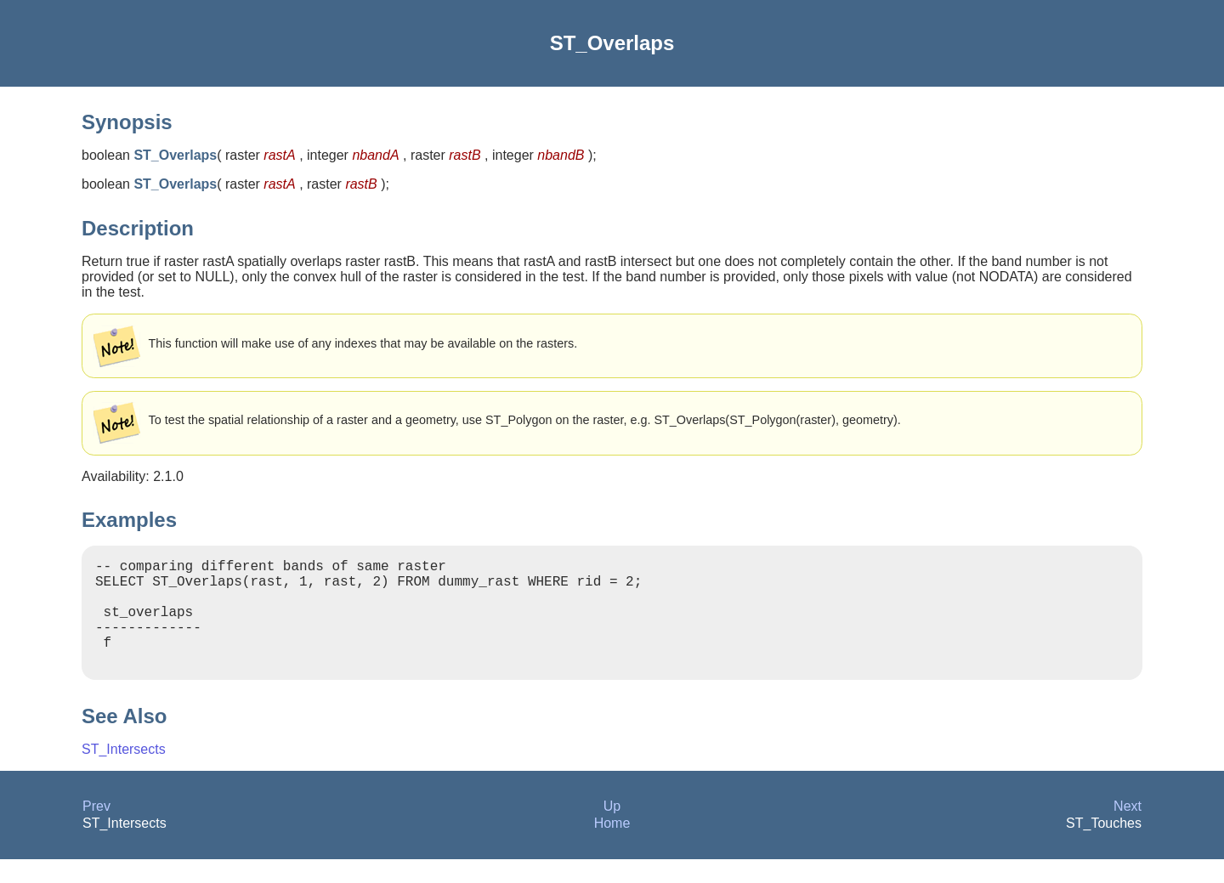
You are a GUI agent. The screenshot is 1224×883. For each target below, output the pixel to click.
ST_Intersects (124, 773)
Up (612, 830)
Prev (96, 830)
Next (1128, 830)
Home (612, 847)
